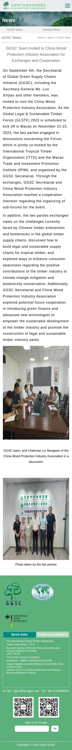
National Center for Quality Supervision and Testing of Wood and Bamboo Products (33, 671)
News (50, 37)
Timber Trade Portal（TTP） (21, 644)
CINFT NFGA (13, 653)
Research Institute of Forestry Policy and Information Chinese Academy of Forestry (33, 649)
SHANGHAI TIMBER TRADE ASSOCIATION (29, 660)
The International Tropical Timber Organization (30, 641)
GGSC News (64, 37)
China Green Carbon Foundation (23, 657)
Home (40, 37)
